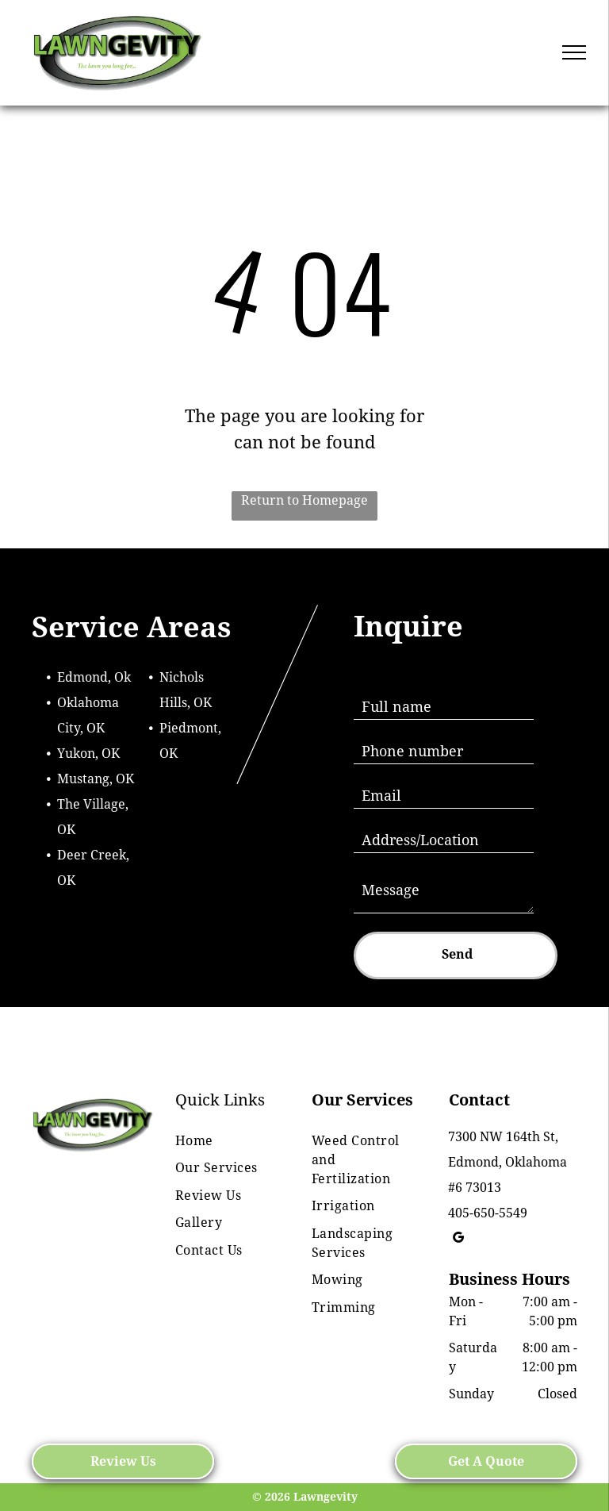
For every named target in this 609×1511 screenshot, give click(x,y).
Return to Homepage (304, 500)
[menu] (574, 52)
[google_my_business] (459, 1239)
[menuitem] (226, 1141)
